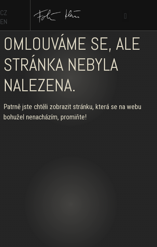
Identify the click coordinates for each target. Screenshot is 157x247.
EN (4, 21)
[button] (125, 16)
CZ (3, 12)
